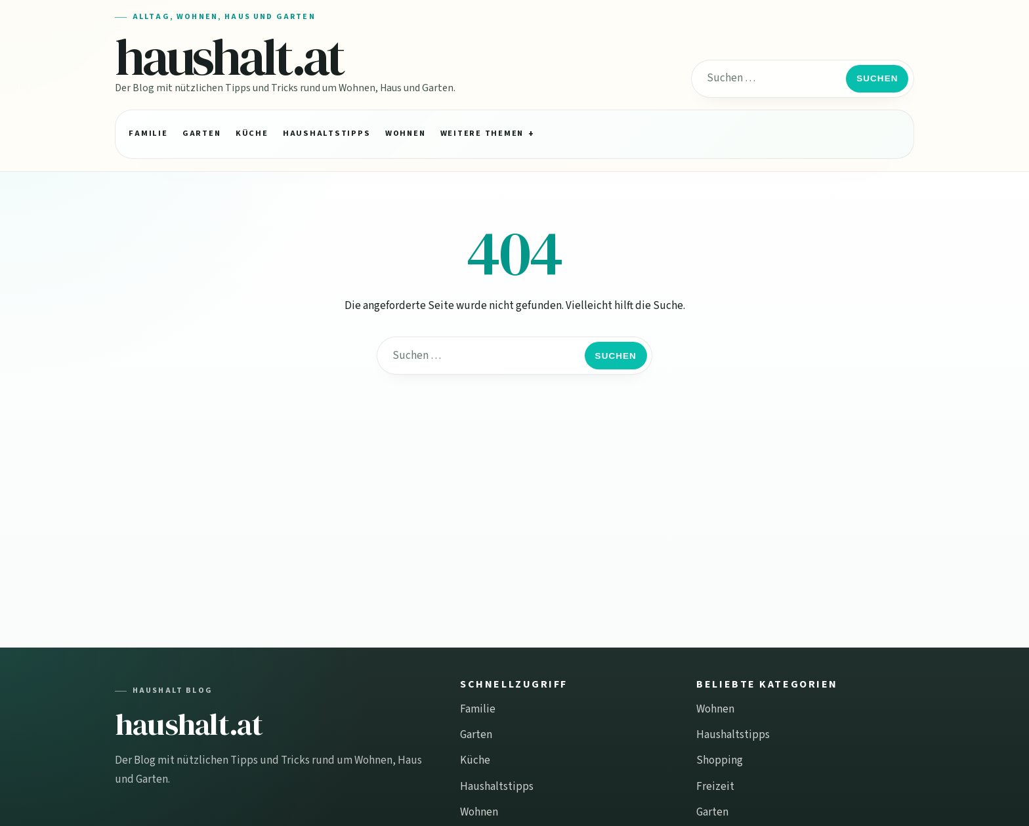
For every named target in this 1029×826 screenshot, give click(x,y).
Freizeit (715, 787)
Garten (201, 133)
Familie (148, 133)
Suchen (877, 78)
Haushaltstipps (326, 133)
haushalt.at (229, 57)
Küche (252, 133)
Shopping (719, 760)
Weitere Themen (482, 133)
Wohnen (405, 133)
